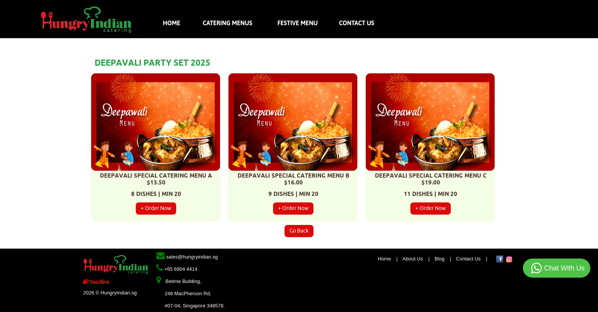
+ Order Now (156, 208)
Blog (439, 259)
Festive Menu (298, 22)
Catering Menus (226, 22)
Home (172, 22)
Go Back (299, 231)
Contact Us (356, 22)
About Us (413, 259)
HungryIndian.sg (119, 293)
